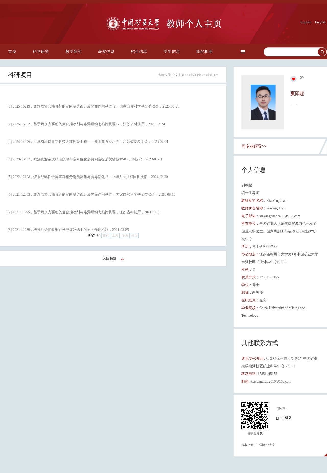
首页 (12, 51)
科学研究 (41, 51)
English (305, 22)
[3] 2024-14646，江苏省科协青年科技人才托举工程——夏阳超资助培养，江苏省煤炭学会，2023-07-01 (88, 142)
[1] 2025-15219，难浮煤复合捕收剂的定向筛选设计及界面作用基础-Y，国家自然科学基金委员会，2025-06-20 (93, 106)
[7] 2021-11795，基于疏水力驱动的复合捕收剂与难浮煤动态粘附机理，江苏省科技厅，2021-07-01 (84, 212)
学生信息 (172, 51)
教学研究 (73, 51)
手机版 (286, 418)
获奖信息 (106, 51)
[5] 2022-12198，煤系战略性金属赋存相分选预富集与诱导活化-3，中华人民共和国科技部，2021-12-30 (88, 177)
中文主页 (178, 75)
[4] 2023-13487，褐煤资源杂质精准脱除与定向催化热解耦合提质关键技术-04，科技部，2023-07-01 (85, 159)
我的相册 (204, 51)
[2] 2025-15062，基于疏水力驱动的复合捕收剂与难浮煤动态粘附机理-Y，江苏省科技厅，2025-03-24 (86, 124)
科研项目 (212, 75)
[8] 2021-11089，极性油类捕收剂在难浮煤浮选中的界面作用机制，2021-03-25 (68, 230)
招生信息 (139, 51)
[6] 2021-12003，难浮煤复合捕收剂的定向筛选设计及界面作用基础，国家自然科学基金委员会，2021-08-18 (92, 194)
